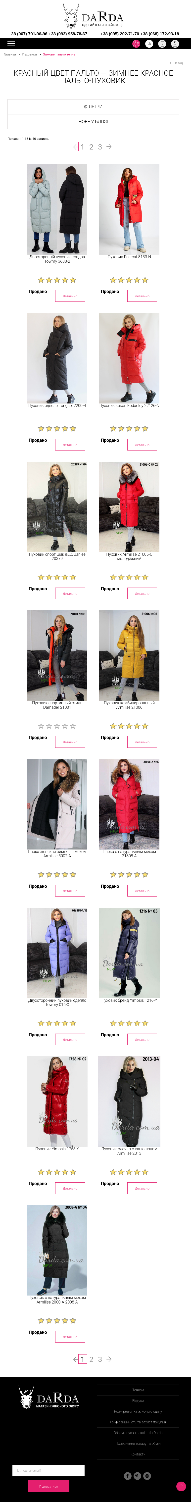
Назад (176, 63)
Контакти (138, 1454)
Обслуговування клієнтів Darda (138, 1433)
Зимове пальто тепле (59, 54)
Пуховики (29, 54)
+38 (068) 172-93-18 (160, 34)
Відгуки (138, 1401)
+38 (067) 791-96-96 (28, 34)
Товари (138, 1390)
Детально (70, 296)
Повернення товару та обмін (138, 1444)
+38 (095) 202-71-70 (119, 34)
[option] (57, 209)
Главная (10, 54)
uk (149, 44)
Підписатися (48, 1486)
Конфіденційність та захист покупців (138, 1422)
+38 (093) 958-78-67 (67, 34)
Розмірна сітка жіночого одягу (138, 1411)
